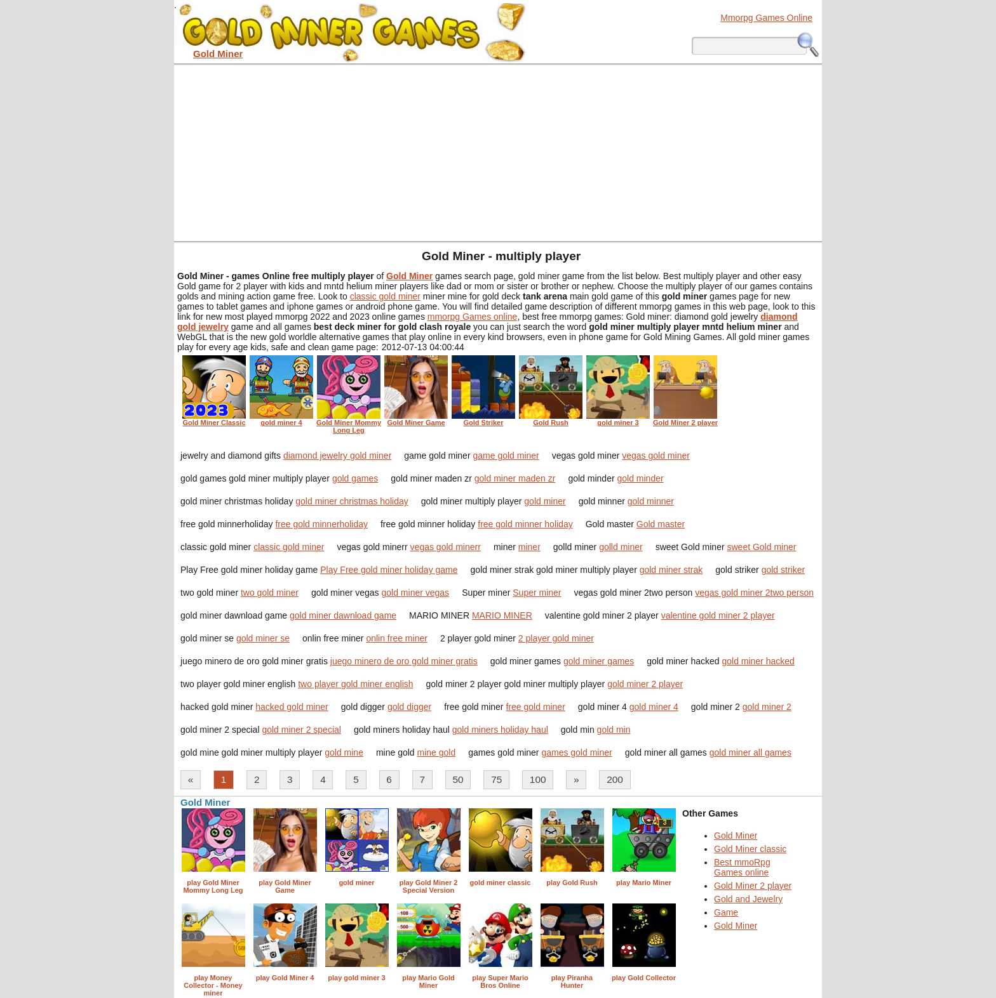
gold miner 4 (653, 707)
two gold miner (270, 593)
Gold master (660, 524)
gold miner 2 (767, 707)
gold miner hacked (758, 661)
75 (496, 779)
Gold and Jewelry (748, 899)
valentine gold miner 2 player (718, 615)
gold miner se (263, 638)
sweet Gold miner (761, 547)
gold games (355, 478)
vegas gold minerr (445, 547)
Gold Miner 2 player (752, 886)
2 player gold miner (556, 638)
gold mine (344, 752)
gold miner (544, 501)
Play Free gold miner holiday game (388, 570)
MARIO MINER (502, 615)
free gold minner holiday (525, 524)
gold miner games (598, 661)
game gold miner (506, 455)
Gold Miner (735, 836)
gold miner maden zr (515, 478)
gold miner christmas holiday (351, 501)
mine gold (436, 752)
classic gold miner (385, 296)
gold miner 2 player (645, 684)
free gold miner (535, 707)
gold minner (651, 501)
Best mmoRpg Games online (742, 867)
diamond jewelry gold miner (337, 455)
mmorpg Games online (472, 317)
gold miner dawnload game (343, 615)
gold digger (409, 707)
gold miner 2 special (301, 730)
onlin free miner (396, 638)
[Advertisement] (498, 152)
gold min (614, 730)
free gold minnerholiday (321, 524)
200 (615, 779)
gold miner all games (750, 752)
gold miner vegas (416, 593)
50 (458, 779)
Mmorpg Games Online (766, 18)
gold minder (640, 478)
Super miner (537, 593)
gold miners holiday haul (500, 730)
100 (538, 779)
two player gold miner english (355, 684)
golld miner (620, 547)
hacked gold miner (291, 707)
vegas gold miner (656, 455)
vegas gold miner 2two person (754, 593)
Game (726, 912)
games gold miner (576, 752)
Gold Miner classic (750, 849)
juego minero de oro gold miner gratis (404, 661)
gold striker (783, 570)
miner (529, 547)
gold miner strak (671, 570)
